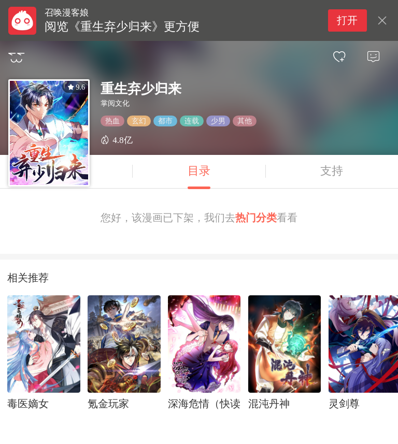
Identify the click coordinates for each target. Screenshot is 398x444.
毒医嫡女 (28, 403)
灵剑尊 (344, 403)
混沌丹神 (269, 403)
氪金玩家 (108, 403)
